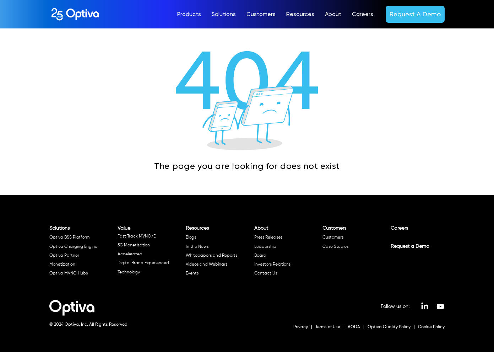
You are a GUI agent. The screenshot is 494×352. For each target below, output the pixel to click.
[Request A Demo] (415, 14)
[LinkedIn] (424, 306)
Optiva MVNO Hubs (68, 273)
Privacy (301, 327)
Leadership (265, 247)
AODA (353, 327)
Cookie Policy (431, 327)
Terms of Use (327, 327)
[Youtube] (440, 306)
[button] (189, 14)
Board (260, 256)
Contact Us (265, 273)
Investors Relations (272, 264)
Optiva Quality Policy (389, 327)
